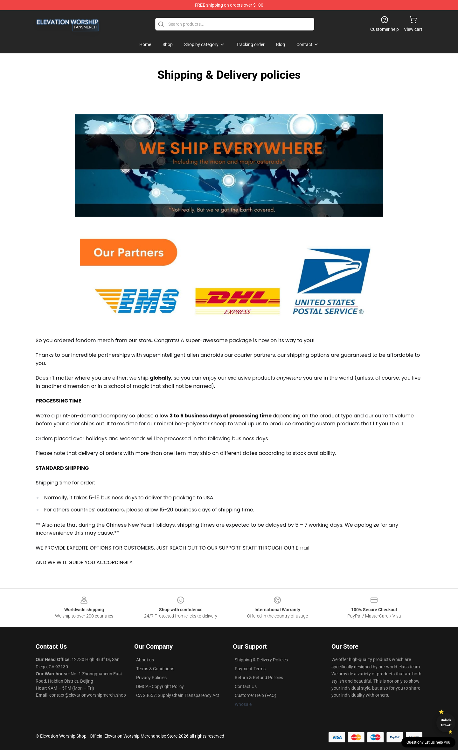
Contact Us (246, 686)
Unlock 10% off (446, 722)
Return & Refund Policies (259, 677)
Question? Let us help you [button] (428, 742)
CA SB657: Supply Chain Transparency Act (177, 695)
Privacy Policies (151, 677)
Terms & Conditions (155, 668)
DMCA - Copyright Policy (160, 686)
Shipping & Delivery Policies (261, 659)
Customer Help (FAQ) (255, 695)
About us (145, 659)
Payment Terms (250, 668)
